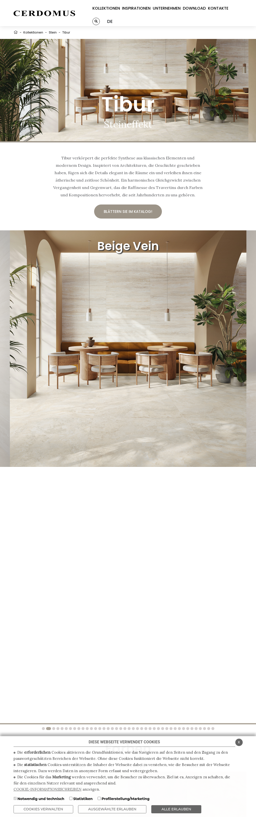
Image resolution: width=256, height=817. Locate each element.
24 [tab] (141, 728)
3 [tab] (53, 728)
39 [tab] (204, 728)
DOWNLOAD (194, 8)
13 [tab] (95, 728)
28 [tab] (157, 728)
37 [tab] (195, 728)
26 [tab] (149, 728)
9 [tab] (78, 728)
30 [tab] (166, 728)
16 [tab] (107, 728)
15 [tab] (103, 728)
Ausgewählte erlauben (112, 809)
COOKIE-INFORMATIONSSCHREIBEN (48, 789)
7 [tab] (69, 728)
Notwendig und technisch (40, 799)
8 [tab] (74, 728)
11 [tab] (86, 728)
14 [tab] (99, 728)
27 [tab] (153, 728)
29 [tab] (162, 728)
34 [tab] (183, 728)
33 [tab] (178, 728)
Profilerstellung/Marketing (126, 799)
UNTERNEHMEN (167, 8)
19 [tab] (120, 728)
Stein (53, 32)
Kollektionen (33, 32)
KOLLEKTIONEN (106, 8)
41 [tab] (212, 728)
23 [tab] (137, 728)
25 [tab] (145, 728)
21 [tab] (128, 728)
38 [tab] (199, 728)
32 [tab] (174, 728)
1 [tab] (43, 728)
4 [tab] (57, 728)
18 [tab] (116, 728)
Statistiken (83, 799)
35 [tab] (187, 728)
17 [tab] (111, 728)
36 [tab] (191, 728)
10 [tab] (82, 728)
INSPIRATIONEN (136, 8)
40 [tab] (208, 728)
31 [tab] (170, 728)
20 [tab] (124, 728)
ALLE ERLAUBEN (176, 809)
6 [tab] (65, 728)
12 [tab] (90, 728)
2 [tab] (49, 728)
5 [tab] (61, 728)
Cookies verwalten (43, 809)
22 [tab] (132, 728)
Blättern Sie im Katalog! (128, 211)
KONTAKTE (218, 8)
